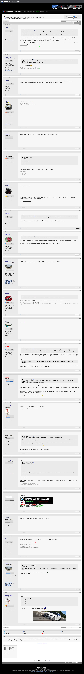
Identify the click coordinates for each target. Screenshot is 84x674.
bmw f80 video (76, 637)
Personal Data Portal (50, 671)
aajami (7, 293)
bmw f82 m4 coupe (44, 638)
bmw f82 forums (15, 638)
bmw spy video (50, 639)
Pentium (7, 101)
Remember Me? (77, 16)
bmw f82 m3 (21, 638)
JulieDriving (8, 27)
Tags (4, 636)
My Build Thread (36, 547)
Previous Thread (39, 643)
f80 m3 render (18, 640)
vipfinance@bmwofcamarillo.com (26, 506)
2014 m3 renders (37, 637)
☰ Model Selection (15, 1)
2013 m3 (15, 637)
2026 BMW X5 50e (8, 121)
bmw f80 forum (46, 637)
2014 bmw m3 (23, 637)
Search (47, 11)
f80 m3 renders (23, 640)
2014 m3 (27, 637)
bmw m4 (72, 638)
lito (6, 321)
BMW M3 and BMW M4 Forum (11, 17)
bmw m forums (68, 638)
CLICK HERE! (38, 504)
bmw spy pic (40, 639)
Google (63, 631)
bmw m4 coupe (77, 638)
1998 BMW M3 (7, 282)
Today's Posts (42, 11)
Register (79, 1)
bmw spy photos (35, 639)
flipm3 (6, 539)
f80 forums (6, 640)
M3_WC (7, 518)
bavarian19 (8, 406)
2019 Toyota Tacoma (8, 280)
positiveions (8, 261)
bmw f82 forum (9, 638)
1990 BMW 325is (8, 283)
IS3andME (7, 213)
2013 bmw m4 (11, 637)
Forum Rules (6, 656)
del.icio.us (25, 633)
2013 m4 (18, 637)
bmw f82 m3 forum (33, 638)
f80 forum (77, 639)
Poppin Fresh (8, 595)
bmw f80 (42, 637)
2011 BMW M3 (7, 124)
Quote (77, 74)
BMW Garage (27, 11)
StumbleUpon (7, 633)
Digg (44, 631)
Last (78, 21)
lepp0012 (7, 155)
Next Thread (45, 643)
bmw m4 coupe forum (7, 639)
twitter (6, 631)
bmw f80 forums (52, 637)
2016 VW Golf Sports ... (9, 281)
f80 (74, 639)
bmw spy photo (29, 639)
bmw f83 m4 (58, 638)
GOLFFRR (7, 495)
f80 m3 (9, 640)
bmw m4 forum (14, 639)
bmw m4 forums (20, 639)
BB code (5, 652)
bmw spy (24, 639)
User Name (66, 16)
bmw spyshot (61, 639)
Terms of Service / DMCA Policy (41, 671)
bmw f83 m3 (54, 638)
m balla (7, 80)
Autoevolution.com (27, 201)
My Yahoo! (45, 633)
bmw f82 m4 (39, 638)
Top (81, 662)
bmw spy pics (45, 639)
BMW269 (7, 434)
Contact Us (67, 662)
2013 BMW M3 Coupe (9, 40)
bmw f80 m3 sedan (63, 637)
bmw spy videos (55, 639)
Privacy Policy (33, 671)
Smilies (5, 653)
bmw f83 (49, 638)
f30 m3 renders (71, 639)
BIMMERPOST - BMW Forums (75, 662)
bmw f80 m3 (58, 637)
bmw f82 (5, 638)
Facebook (25, 631)
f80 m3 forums (13, 640)
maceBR (7, 134)
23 (8, 423)
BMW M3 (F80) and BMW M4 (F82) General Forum (35, 17)
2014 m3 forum (31, 637)
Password (66, 18)
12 (8, 335)
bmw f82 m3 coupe (26, 638)
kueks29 (7, 185)
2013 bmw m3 (6, 637)
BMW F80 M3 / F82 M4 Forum (22, 17)
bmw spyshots (65, 639)
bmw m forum (63, 638)
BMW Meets (32, 11)
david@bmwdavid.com (31, 505)
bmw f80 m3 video (70, 637)
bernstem (7, 234)
